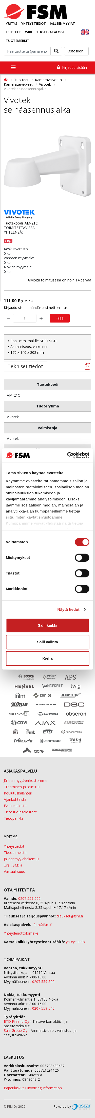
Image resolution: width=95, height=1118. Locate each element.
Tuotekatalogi (50, 32)
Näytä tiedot (69, 609)
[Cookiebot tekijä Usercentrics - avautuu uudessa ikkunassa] (67, 455)
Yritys (11, 23)
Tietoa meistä (15, 852)
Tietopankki (13, 818)
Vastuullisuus (14, 871)
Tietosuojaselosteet (20, 812)
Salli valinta (47, 642)
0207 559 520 (43, 981)
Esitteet (13, 32)
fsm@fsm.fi (42, 924)
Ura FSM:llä (13, 865)
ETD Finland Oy (16, 1021)
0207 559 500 (29, 898)
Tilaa (60, 318)
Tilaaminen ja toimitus (22, 786)
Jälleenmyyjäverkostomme (25, 780)
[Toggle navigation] (13, 67)
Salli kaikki (47, 625)
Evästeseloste (15, 805)
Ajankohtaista (15, 799)
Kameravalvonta (49, 79)
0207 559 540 (43, 1008)
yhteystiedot (76, 941)
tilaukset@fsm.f (70, 916)
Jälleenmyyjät (62, 23)
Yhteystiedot (33, 23)
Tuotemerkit (17, 40)
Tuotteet (22, 79)
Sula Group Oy (15, 1030)
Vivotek (45, 84)
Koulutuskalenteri (18, 793)
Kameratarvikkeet (19, 84)
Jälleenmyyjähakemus (21, 858)
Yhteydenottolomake (21, 933)
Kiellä (47, 658)
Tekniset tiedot (25, 366)
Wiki (28, 32)
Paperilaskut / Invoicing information (33, 1087)
